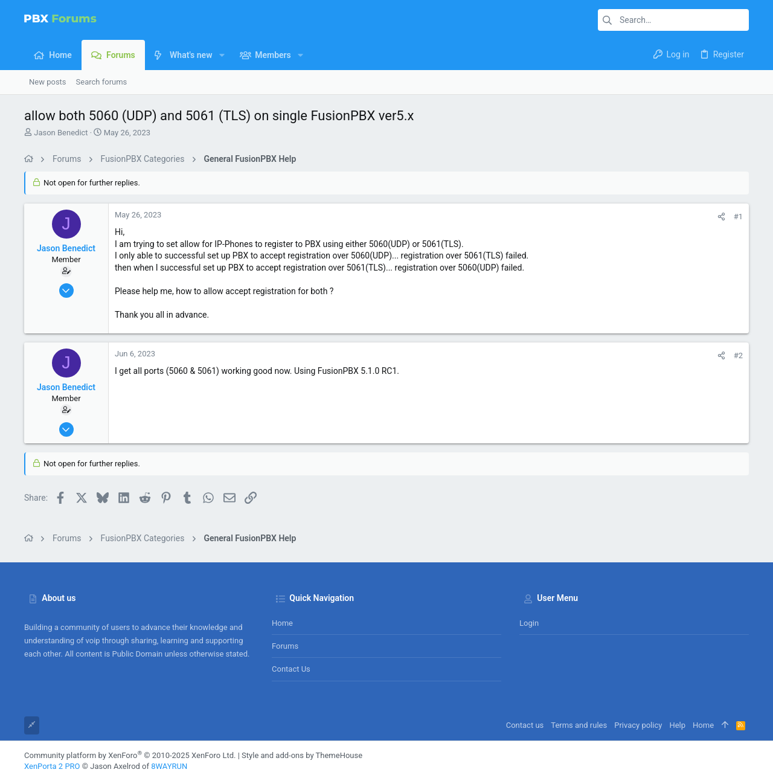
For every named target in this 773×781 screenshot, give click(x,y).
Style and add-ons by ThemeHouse (302, 755)
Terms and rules (579, 725)
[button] (221, 55)
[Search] (673, 20)
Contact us (291, 668)
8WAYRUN (169, 766)
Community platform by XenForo (130, 755)
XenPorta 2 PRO (52, 766)
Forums (285, 646)
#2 (738, 355)
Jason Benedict (61, 132)
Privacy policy (638, 725)
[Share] (721, 216)
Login (529, 623)
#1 (738, 216)
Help (677, 725)
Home (282, 623)
